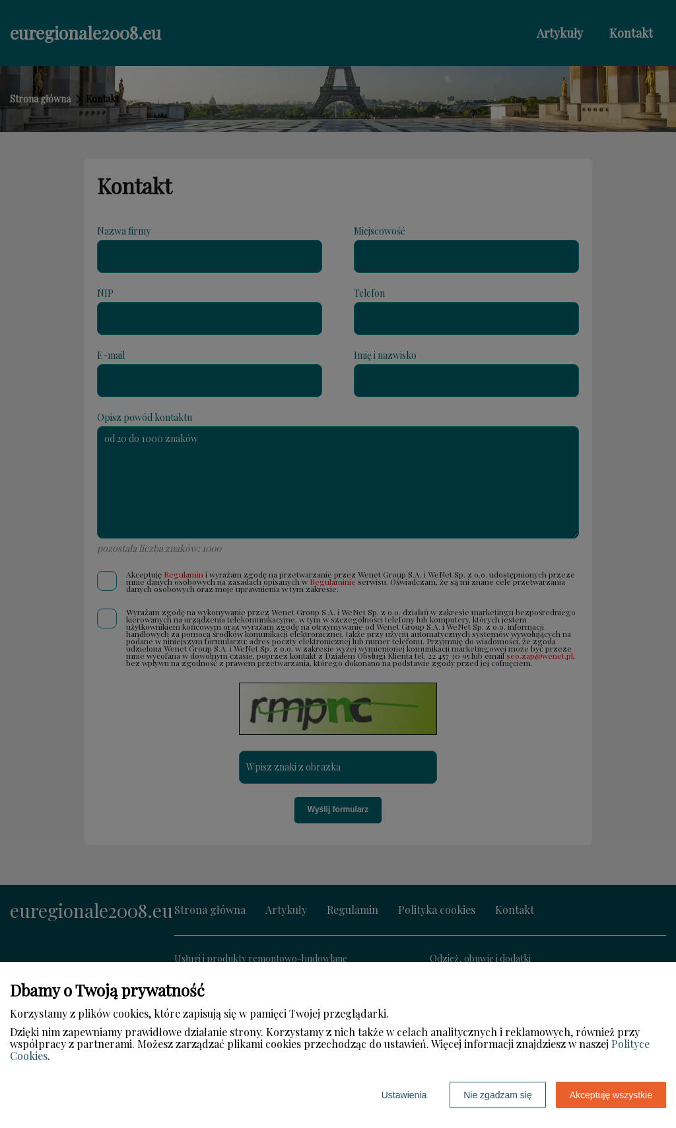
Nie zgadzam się (497, 1095)
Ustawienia (404, 1095)
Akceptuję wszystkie (611, 1095)
